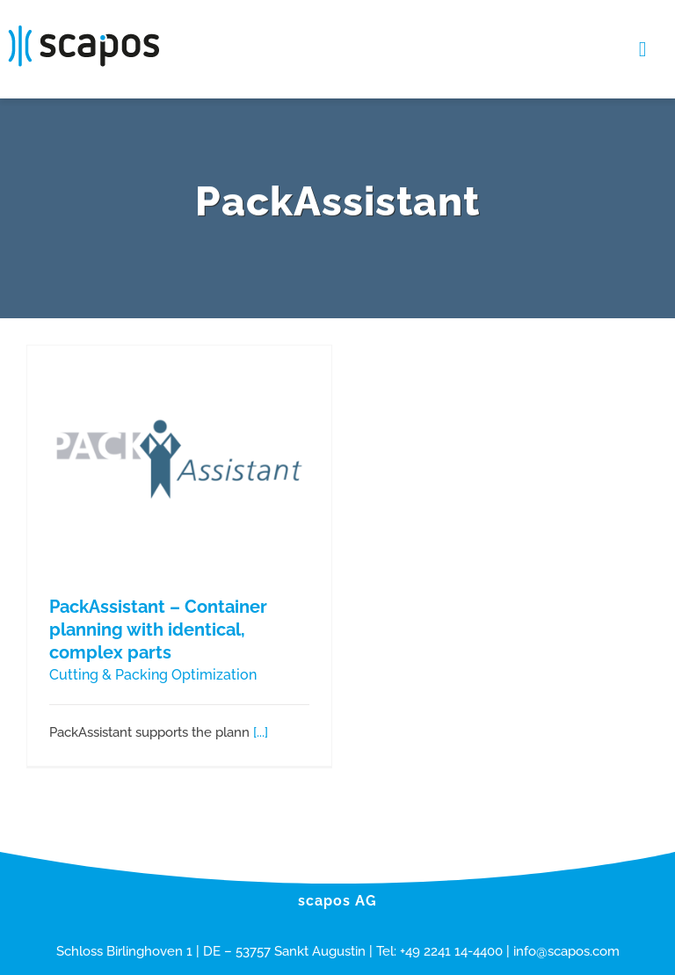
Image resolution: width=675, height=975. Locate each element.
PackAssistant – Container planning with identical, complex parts (158, 629)
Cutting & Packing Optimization (153, 674)
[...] (260, 732)
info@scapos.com (566, 951)
